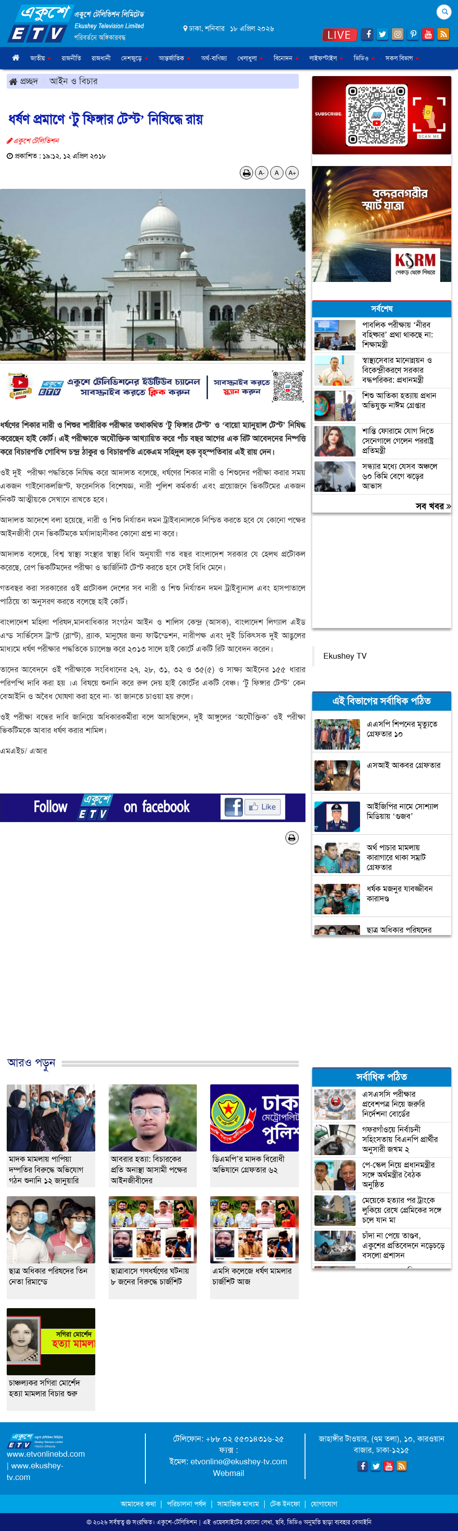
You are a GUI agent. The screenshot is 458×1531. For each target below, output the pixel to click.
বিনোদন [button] (286, 58)
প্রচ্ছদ (23, 81)
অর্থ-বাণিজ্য (214, 58)
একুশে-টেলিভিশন (177, 1522)
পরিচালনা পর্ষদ (186, 1504)
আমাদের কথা (139, 1504)
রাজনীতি (71, 58)
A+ (292, 173)
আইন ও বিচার (74, 81)
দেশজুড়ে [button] (134, 58)
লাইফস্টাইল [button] (326, 58)
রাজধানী (101, 58)
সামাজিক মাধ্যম (238, 1504)
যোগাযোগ (324, 1504)
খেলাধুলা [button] (250, 58)
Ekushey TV (345, 656)
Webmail (228, 1473)
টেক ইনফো (286, 1504)
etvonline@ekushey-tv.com (239, 1461)
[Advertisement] (153, 959)
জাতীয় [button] (40, 58)
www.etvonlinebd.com (46, 1454)
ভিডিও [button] (364, 58)
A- (262, 173)
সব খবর (433, 506)
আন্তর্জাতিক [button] (175, 58)
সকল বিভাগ (402, 58)
